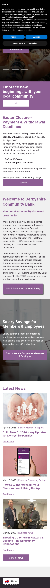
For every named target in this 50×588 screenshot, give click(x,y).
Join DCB (25, 3)
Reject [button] (13, 576)
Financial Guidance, (28, 480)
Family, (21, 427)
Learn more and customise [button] (25, 582)
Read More (16, 49)
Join (16, 103)
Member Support (34, 427)
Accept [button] (36, 576)
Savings (43, 480)
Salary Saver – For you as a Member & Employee (25, 355)
